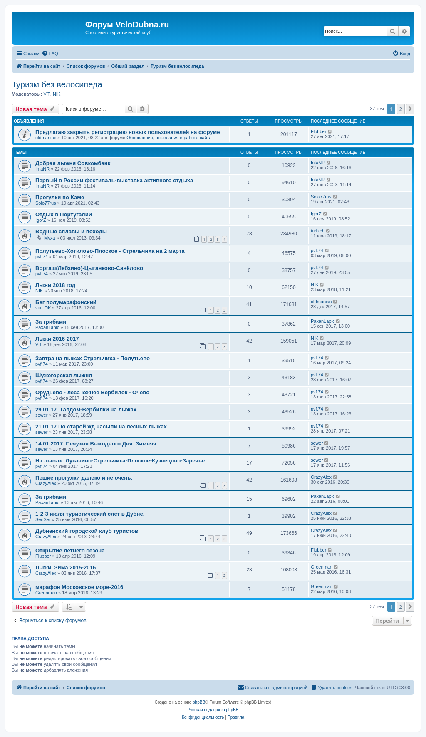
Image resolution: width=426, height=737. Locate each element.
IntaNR (42, 168)
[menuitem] (50, 54)
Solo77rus (45, 202)
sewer (41, 415)
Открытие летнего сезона (70, 550)
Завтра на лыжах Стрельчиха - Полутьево (92, 358)
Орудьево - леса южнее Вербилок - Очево (92, 392)
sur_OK (43, 307)
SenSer (43, 519)
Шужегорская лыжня (63, 375)
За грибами (50, 322)
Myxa (49, 237)
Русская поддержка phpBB (212, 709)
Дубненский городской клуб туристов (86, 531)
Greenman (321, 566)
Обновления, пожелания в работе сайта (169, 137)
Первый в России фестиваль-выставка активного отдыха (115, 180)
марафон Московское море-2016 (79, 587)
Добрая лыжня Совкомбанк (72, 163)
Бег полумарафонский (66, 302)
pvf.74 (41, 256)
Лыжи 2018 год (55, 285)
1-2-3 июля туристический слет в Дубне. (89, 514)
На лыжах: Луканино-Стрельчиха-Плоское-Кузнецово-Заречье (120, 461)
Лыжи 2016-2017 (57, 339)
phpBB (199, 702)
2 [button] (400, 109)
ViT (46, 94)
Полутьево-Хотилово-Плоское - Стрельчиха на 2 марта (110, 251)
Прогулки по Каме (59, 197)
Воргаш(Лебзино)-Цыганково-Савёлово (89, 268)
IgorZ (40, 220)
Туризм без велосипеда (57, 84)
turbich (317, 230)
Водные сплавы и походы (71, 231)
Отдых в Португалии (63, 214)
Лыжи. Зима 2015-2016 (65, 567)
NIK (56, 94)
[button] (410, 109)
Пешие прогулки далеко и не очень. (83, 478)
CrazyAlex (45, 483)
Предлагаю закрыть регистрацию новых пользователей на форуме (127, 132)
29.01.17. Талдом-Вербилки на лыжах (85, 409)
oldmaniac (45, 137)
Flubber (318, 131)
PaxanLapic (47, 327)
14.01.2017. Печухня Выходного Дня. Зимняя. (96, 443)
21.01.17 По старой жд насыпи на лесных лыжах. (101, 426)
